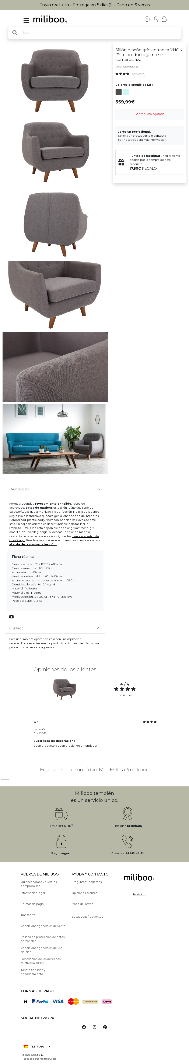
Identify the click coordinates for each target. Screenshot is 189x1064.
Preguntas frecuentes (87, 882)
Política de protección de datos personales (42, 939)
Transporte (28, 915)
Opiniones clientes (84, 893)
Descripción (19, 489)
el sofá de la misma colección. (32, 544)
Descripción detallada (127, 66)
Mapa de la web (83, 904)
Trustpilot (139, 894)
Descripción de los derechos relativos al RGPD (40, 961)
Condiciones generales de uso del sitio (41, 950)
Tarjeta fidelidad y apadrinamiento (33, 972)
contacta (160, 135)
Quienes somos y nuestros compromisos (39, 884)
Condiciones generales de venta (43, 926)
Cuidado (16, 628)
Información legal (33, 893)
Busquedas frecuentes (87, 916)
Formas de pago (32, 904)
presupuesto (141, 135)
